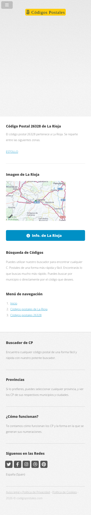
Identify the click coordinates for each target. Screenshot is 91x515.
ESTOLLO (12, 152)
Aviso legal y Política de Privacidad (28, 492)
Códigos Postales (47, 12)
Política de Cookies (64, 492)
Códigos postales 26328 (26, 315)
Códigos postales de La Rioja (28, 309)
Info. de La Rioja (47, 235)
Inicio (13, 303)
